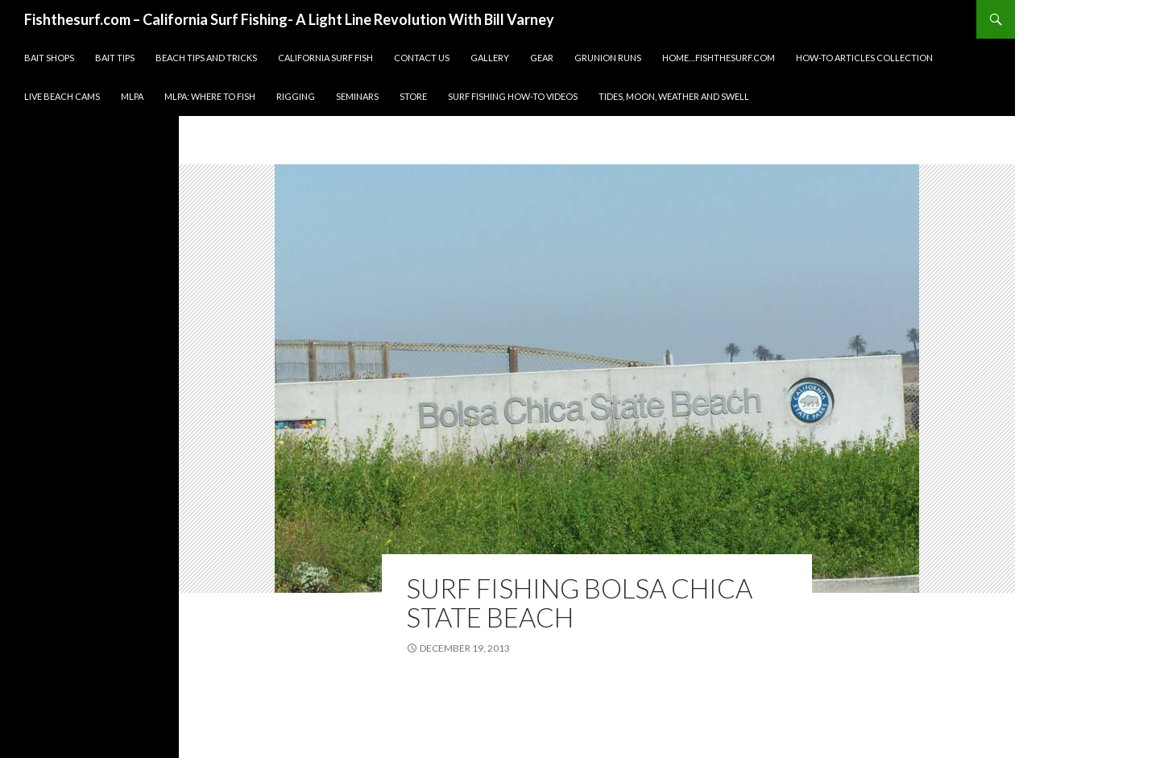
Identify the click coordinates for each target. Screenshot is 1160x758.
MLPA (132, 96)
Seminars (357, 96)
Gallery (489, 57)
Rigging (295, 96)
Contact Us (422, 57)
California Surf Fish (325, 57)
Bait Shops (49, 57)
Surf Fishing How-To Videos (513, 96)
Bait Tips (115, 57)
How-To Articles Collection (864, 57)
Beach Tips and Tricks (206, 57)
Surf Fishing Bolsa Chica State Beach (579, 602)
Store (413, 96)
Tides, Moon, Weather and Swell (674, 96)
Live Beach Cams (62, 96)
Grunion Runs (607, 57)
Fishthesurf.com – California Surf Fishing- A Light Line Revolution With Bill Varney (289, 19)
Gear (541, 57)
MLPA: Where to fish (209, 96)
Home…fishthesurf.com (718, 57)
